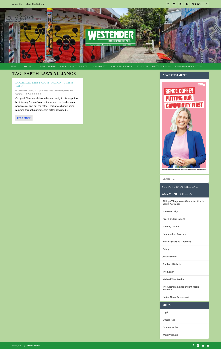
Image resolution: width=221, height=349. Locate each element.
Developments (48, 66)
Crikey (166, 249)
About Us (17, 4)
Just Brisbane (169, 256)
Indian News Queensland (176, 297)
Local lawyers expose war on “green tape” (44, 84)
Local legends (99, 66)
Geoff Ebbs (22, 90)
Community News (61, 90)
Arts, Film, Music (120, 66)
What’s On (142, 66)
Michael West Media (173, 279)
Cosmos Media (33, 345)
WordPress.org (170, 334)
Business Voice (46, 90)
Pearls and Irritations (174, 218)
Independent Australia (174, 234)
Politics (28, 66)
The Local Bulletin (172, 264)
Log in (166, 312)
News (14, 66)
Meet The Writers (35, 4)
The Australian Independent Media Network (181, 288)
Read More (24, 117)
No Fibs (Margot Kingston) (177, 241)
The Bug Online (171, 226)
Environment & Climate (73, 66)
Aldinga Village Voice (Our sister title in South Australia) (183, 202)
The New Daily (170, 211)
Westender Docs (161, 66)
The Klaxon (168, 271)
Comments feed (171, 327)
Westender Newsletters (188, 66)
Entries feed (169, 319)
